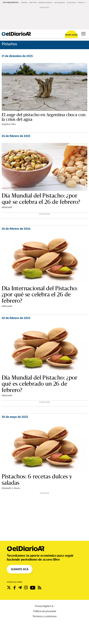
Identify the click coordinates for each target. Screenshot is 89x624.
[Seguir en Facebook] (14, 587)
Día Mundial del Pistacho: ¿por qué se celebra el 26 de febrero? (41, 199)
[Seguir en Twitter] (9, 588)
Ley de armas (71, 2)
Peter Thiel (33, 2)
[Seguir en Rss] (39, 588)
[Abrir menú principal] (83, 33)
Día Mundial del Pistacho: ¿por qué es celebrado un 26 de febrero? (39, 384)
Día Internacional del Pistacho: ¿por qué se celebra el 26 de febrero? (40, 294)
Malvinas (24, 2)
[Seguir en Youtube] (32, 587)
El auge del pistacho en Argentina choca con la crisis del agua (43, 117)
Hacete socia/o (71, 35)
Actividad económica (45, 2)
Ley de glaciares (59, 2)
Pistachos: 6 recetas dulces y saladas (37, 479)
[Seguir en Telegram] (20, 588)
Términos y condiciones (44, 616)
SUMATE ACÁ (19, 569)
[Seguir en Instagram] (26, 588)
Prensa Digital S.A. (44, 606)
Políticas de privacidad (44, 611)
